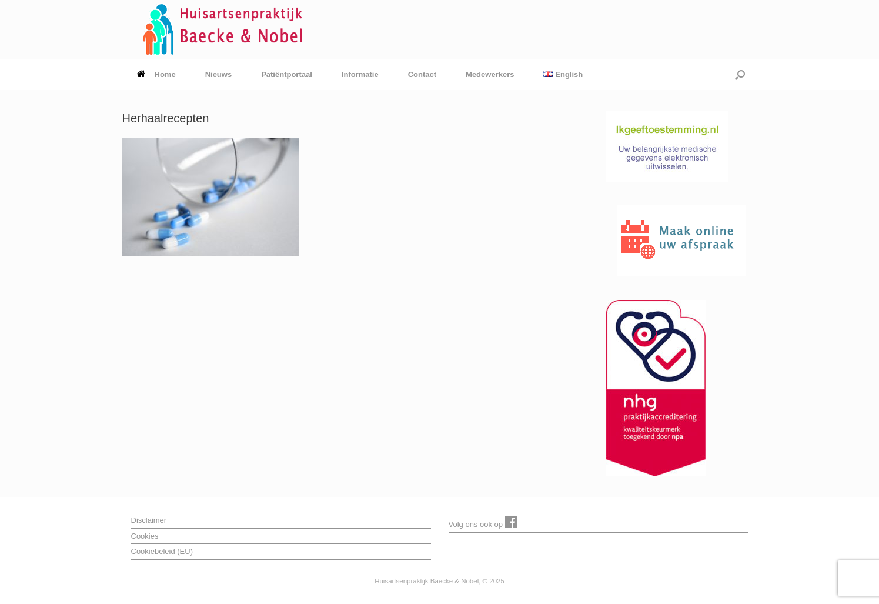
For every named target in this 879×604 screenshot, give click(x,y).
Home (156, 74)
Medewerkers (490, 74)
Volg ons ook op (483, 522)
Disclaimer (149, 520)
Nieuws (218, 74)
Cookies (145, 536)
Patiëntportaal (286, 74)
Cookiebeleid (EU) (162, 551)
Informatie (360, 74)
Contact (422, 74)
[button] (740, 74)
